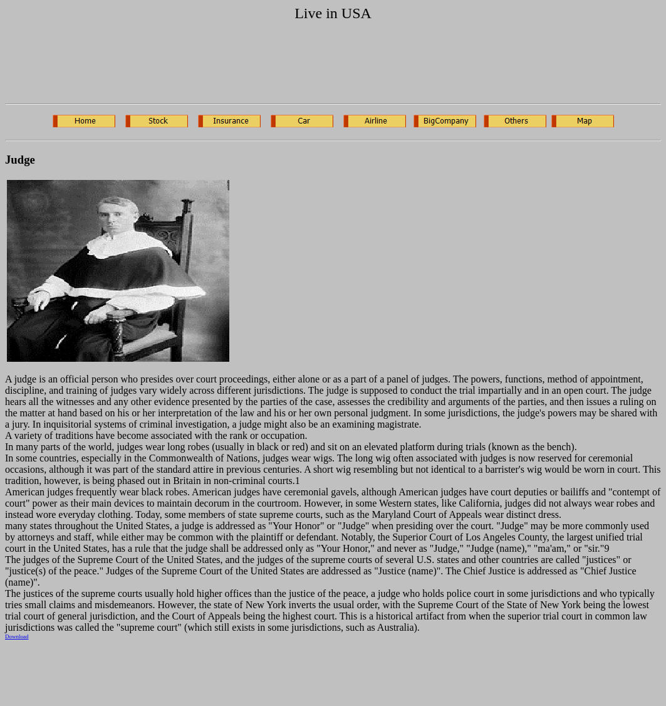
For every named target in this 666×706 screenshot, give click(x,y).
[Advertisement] (333, 65)
